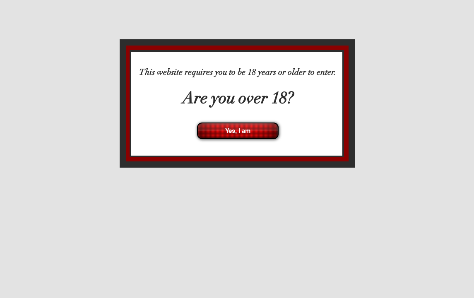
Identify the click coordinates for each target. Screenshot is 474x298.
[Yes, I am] (238, 131)
